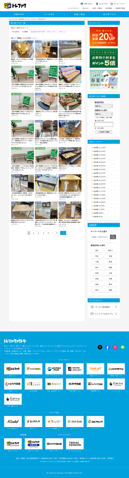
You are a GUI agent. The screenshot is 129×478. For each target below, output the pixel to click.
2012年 (99, 198)
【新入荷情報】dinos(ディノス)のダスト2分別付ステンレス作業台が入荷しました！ (46, 86)
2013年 (99, 195)
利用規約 (110, 458)
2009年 (99, 209)
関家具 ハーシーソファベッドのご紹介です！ (70, 60)
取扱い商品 (79, 14)
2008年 (98, 213)
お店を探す (21, 19)
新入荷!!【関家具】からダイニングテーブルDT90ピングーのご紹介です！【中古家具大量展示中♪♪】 (70, 195)
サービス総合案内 (100, 306)
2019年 (99, 173)
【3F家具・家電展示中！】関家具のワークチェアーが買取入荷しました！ (70, 140)
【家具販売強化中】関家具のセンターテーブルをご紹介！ (46, 194)
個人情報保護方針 (33, 458)
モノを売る (49, 14)
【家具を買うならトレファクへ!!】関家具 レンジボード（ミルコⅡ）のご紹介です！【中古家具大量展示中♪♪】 (46, 222)
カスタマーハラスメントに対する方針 (53, 461)
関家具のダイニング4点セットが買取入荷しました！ (70, 167)
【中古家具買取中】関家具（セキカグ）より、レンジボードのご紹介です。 (21, 195)
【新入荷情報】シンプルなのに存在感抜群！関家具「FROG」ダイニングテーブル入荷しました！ (22, 168)
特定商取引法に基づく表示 (68, 458)
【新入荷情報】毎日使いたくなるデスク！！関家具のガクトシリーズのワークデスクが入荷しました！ (22, 141)
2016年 (99, 184)
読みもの (86, 8)
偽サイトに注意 (73, 461)
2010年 (99, 206)
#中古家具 (15, 32)
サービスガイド (73, 8)
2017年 (99, 180)
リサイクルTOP (13, 19)
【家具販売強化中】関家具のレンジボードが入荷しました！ (46, 60)
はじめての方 (103, 4)
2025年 (99, 151)
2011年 (99, 202)
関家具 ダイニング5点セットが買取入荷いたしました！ (22, 60)
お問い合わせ (84, 461)
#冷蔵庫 (25, 32)
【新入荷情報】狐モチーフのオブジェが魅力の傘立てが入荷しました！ (22, 113)
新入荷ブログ (109, 14)
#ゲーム (62, 32)
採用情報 (109, 8)
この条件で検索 (103, 132)
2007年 (98, 217)
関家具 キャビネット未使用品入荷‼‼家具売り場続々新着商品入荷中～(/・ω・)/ (69, 222)
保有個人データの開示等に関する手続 (92, 458)
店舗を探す (19, 14)
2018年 (99, 177)
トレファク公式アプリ (102, 313)
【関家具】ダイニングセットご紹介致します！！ (46, 113)
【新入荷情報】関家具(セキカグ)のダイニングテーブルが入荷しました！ (22, 85)
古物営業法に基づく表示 (49, 458)
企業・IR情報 (97, 8)
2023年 (99, 158)
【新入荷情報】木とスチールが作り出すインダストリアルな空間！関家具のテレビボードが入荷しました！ (46, 168)
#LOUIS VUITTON (37, 32)
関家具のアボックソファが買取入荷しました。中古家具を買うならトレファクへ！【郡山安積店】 (46, 141)
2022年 (99, 162)
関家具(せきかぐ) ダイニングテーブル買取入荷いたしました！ (22, 221)
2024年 (99, 155)
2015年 (99, 188)
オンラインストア (119, 4)
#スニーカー (52, 32)
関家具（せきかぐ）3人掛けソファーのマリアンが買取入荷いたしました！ (70, 85)
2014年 (99, 191)
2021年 (99, 166)
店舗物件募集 (120, 8)
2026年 (99, 148)
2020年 (99, 169)
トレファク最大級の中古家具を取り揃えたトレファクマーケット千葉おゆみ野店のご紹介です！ (70, 113)
